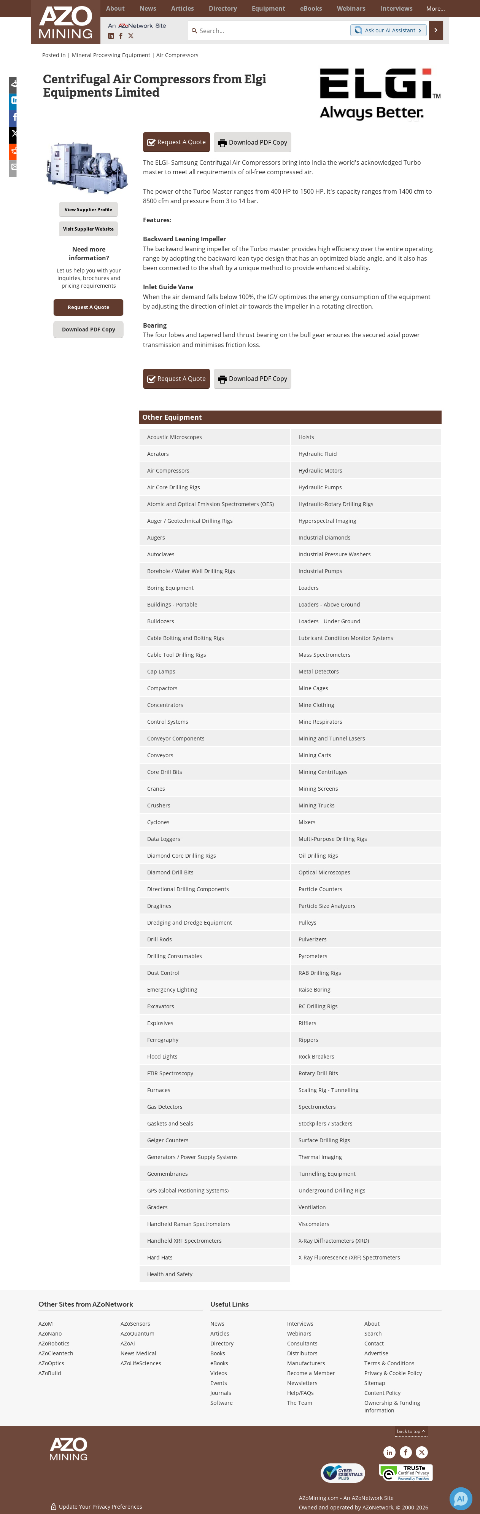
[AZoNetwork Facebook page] (121, 36)
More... (431, 8)
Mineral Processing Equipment (111, 55)
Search (373, 1333)
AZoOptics (51, 1363)
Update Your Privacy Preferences (96, 1504)
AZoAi (128, 1343)
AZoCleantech (55, 1353)
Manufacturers (306, 1363)
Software (221, 1402)
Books (217, 1353)
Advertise (376, 1353)
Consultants (302, 1343)
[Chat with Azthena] (461, 1498)
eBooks (219, 1363)
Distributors (302, 1353)
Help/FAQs (300, 1392)
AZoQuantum (137, 1333)
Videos (218, 1373)
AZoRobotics (54, 1343)
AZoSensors (135, 1323)
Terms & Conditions (389, 1363)
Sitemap (374, 1383)
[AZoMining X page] (131, 36)
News (217, 1323)
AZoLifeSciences (141, 1363)
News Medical (138, 1353)
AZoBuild (49, 1373)
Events (218, 1383)
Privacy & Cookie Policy (393, 1373)
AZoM (45, 1323)
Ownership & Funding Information (392, 1406)
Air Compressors (177, 55)
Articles (219, 1333)
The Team (299, 1402)
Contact (374, 1343)
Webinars (299, 1333)
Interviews (300, 1323)
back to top (411, 1431)
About (372, 1323)
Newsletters (302, 1383)
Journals (220, 1392)
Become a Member (311, 1373)
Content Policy (382, 1392)
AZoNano (50, 1333)
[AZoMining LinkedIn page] (111, 36)
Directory (219, 8)
